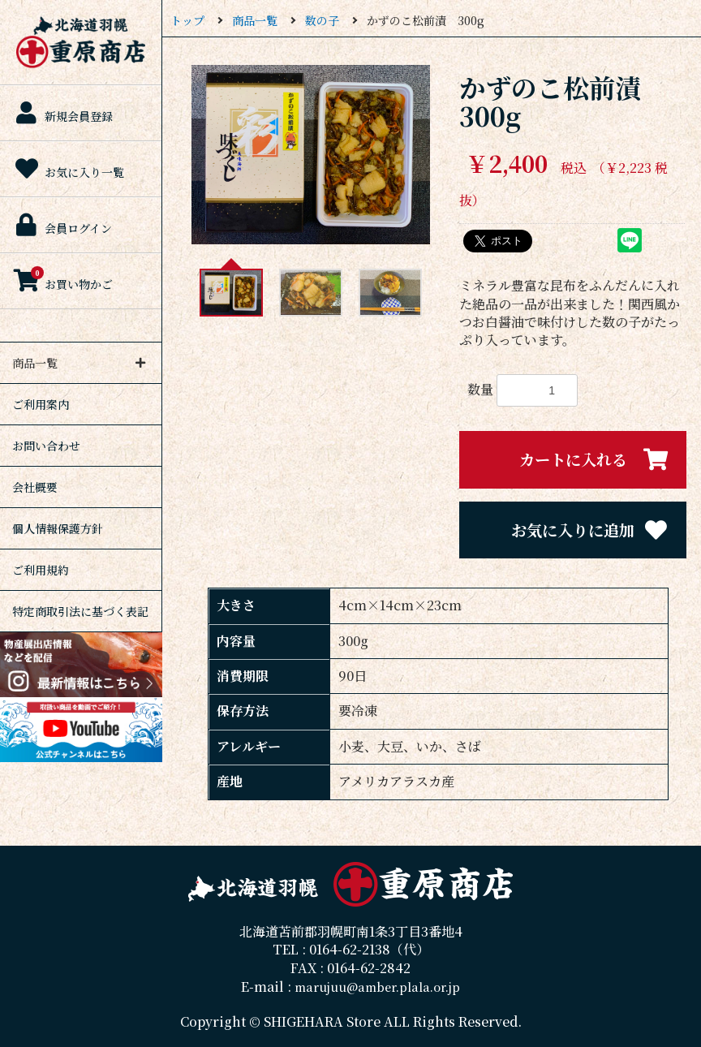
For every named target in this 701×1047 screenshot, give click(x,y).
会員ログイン (62, 224)
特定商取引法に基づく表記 (80, 611)
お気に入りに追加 (590, 530)
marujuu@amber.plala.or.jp (377, 986)
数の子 (322, 20)
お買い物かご (62, 280)
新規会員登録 (62, 112)
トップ (187, 20)
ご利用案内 (40, 404)
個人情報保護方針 (57, 528)
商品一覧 (254, 20)
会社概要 (35, 487)
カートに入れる (594, 459)
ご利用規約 (40, 570)
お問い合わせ (46, 445)
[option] (310, 154)
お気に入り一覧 (68, 168)
